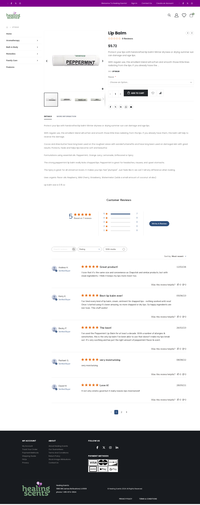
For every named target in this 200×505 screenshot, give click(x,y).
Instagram (110, 448)
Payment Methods (30, 453)
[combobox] (90, 250)
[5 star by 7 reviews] (121, 215)
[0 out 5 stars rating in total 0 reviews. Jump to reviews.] (120, 38)
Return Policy (54, 457)
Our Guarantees (56, 450)
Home (7, 27)
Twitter (116, 107)
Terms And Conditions (58, 453)
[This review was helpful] (178, 285)
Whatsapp (126, 107)
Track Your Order (30, 450)
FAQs (24, 460)
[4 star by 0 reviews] (121, 219)
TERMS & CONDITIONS (148, 500)
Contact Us (147, 3)
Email (131, 107)
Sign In (134, 3)
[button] (102, 89)
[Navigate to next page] (127, 413)
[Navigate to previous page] (111, 413)
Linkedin (117, 448)
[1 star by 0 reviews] (121, 231)
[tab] (48, 117)
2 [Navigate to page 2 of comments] (121, 413)
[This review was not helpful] (183, 285)
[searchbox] (62, 250)
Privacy (25, 463)
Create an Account (164, 3)
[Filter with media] (115, 250)
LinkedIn (121, 107)
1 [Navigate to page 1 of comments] (116, 413)
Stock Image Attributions (60, 460)
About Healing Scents (58, 447)
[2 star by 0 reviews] (121, 227)
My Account (27, 447)
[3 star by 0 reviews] (121, 223)
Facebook (110, 107)
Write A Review (159, 224)
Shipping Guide (29, 457)
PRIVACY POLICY (125, 500)
